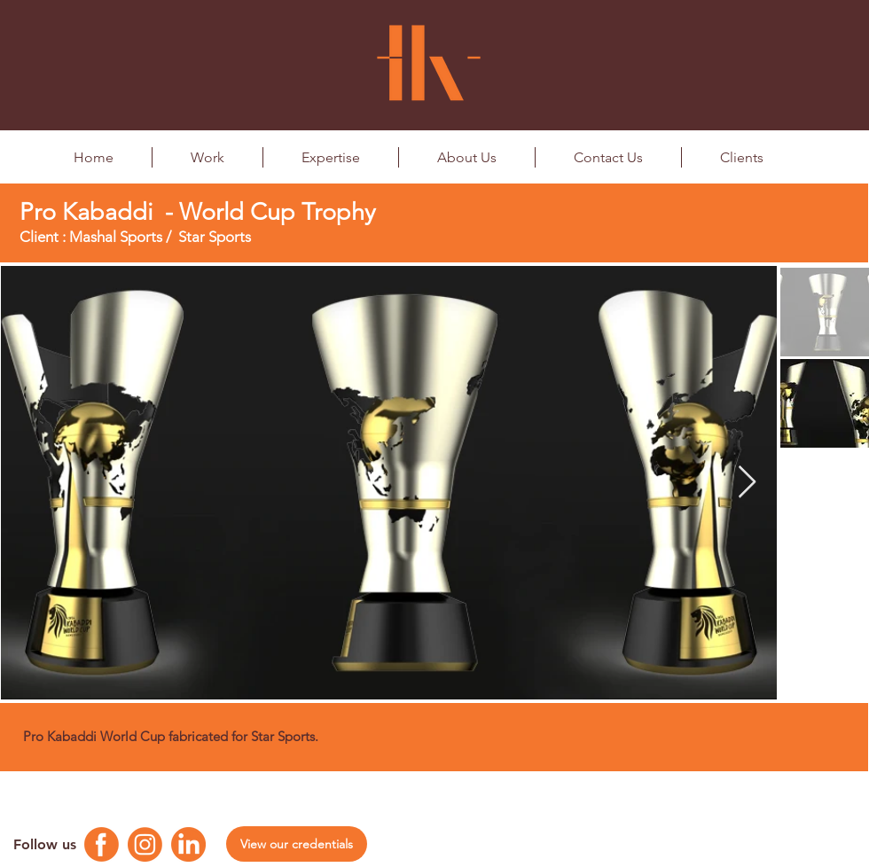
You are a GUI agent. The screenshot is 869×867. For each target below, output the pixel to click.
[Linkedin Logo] (188, 844)
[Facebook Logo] (101, 844)
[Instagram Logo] (145, 844)
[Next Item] (747, 482)
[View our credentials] (296, 844)
